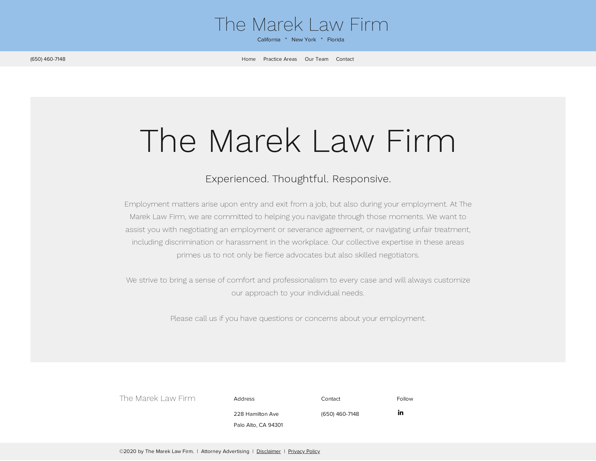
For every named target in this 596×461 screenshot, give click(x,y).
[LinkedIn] (400, 412)
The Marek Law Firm (301, 24)
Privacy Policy (304, 451)
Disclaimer (269, 451)
